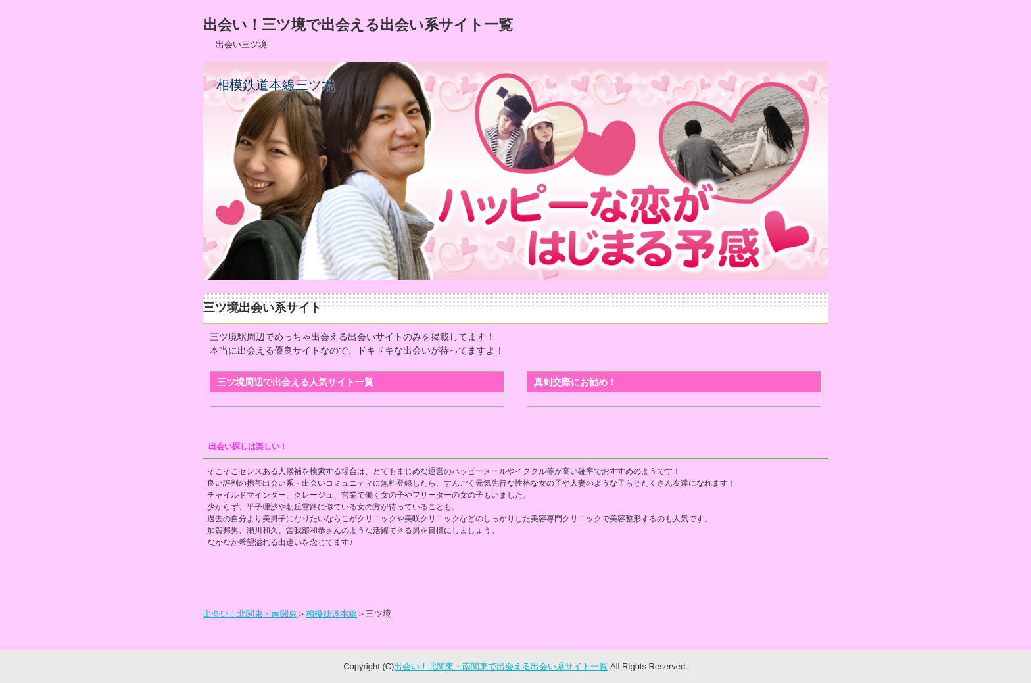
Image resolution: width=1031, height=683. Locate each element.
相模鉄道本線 (331, 614)
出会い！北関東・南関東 (250, 614)
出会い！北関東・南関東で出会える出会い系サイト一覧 (501, 666)
